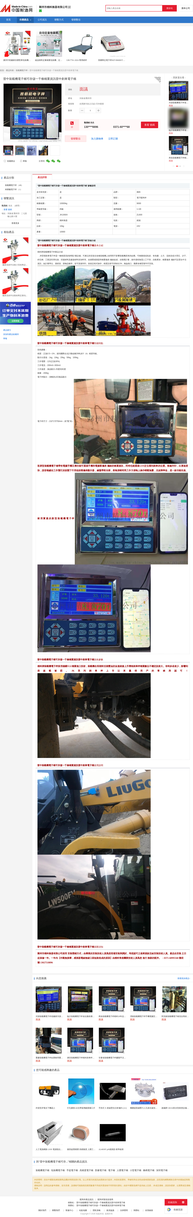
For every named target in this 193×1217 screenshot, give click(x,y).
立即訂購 (113, 138)
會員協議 (110, 1210)
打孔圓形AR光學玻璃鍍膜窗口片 (81, 1108)
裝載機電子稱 (42, 1170)
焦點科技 (100, 1214)
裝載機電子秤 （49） (14, 185)
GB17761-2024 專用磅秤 (76, 60)
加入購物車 (97, 138)
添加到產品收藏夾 (11, 334)
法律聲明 (124, 1210)
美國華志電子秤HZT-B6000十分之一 (113, 60)
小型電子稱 (135, 1170)
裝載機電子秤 (22, 70)
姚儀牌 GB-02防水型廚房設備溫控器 (177, 1108)
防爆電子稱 (100, 1170)
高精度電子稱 (86, 1170)
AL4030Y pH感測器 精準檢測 (111, 1149)
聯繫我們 (56, 1210)
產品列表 (10, 70)
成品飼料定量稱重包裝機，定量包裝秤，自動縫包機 (57, 60)
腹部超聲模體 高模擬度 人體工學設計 (83, 1149)
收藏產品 (9, 161)
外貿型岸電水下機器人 (45, 1108)
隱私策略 (97, 1210)
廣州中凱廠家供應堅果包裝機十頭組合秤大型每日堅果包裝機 (29, 60)
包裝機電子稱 (58, 1170)
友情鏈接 (149, 1210)
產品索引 (7, 330)
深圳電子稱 (162, 1170)
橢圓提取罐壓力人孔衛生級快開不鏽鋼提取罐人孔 (151, 1108)
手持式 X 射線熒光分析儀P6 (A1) (113, 1108)
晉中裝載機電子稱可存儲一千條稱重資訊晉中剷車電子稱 (100, 1202)
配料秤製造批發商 (105, 1199)
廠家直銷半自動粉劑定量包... (14, 295)
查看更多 (15, 223)
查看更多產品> (183, 978)
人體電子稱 (122, 1170)
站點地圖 (83, 1210)
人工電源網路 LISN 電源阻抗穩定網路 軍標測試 (56, 1149)
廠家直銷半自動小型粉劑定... (14, 265)
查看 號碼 (149, 124)
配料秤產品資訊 (86, 1199)
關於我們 (42, 1210)
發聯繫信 (75, 138)
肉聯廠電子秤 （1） (13, 189)
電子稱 (111, 1170)
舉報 (23, 161)
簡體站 (136, 1210)
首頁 (2, 70)
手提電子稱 (72, 1170)
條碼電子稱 (148, 1170)
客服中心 (69, 1210)
